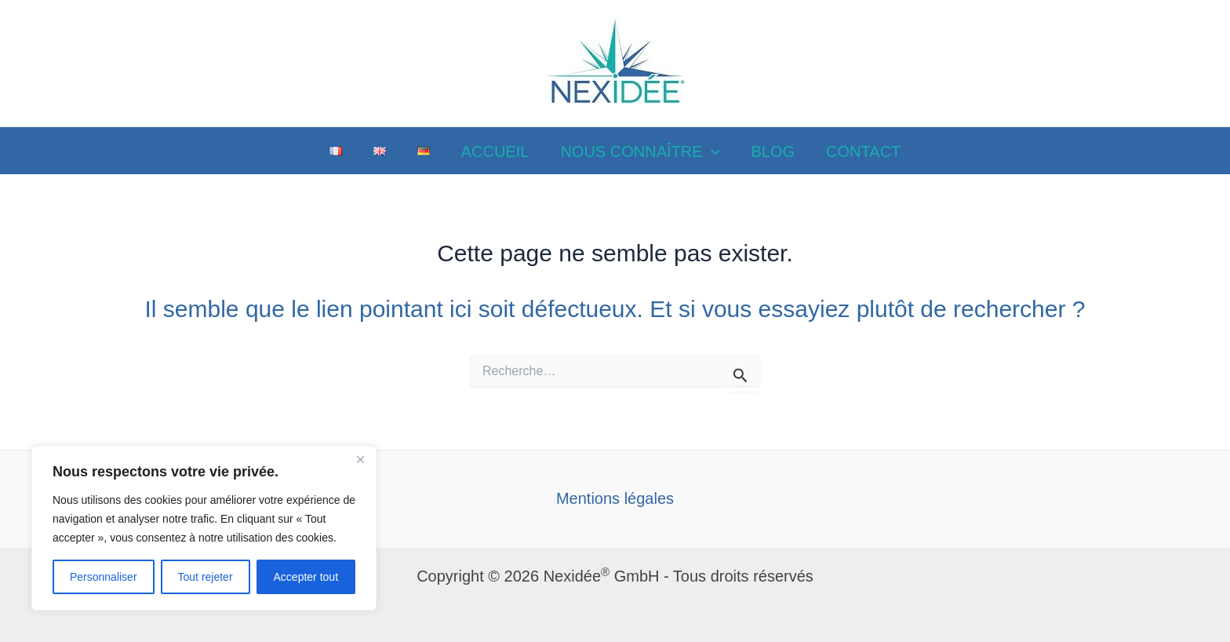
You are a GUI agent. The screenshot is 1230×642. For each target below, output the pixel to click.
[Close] (360, 459)
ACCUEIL (495, 151)
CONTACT (863, 151)
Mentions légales (615, 498)
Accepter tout (306, 577)
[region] (204, 528)
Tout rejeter (205, 577)
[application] (711, 151)
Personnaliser (103, 577)
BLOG (773, 151)
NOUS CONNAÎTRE (639, 151)
